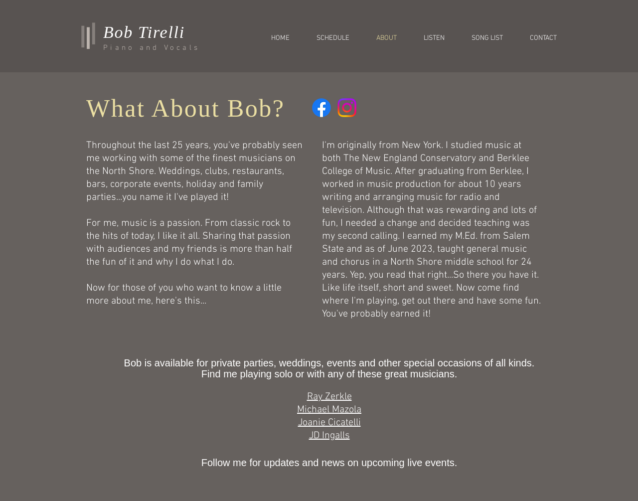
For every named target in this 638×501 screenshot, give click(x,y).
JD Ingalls (329, 436)
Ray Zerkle (329, 397)
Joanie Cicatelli (329, 423)
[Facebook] (321, 107)
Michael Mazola (329, 410)
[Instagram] (346, 107)
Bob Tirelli (144, 32)
